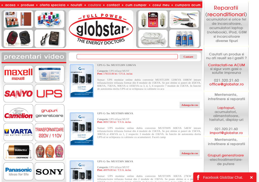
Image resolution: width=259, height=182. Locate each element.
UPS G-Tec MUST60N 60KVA (115, 113)
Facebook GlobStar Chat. (223, 177)
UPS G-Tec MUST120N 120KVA (116, 64)
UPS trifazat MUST (119, 71)
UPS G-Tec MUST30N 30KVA (115, 161)
